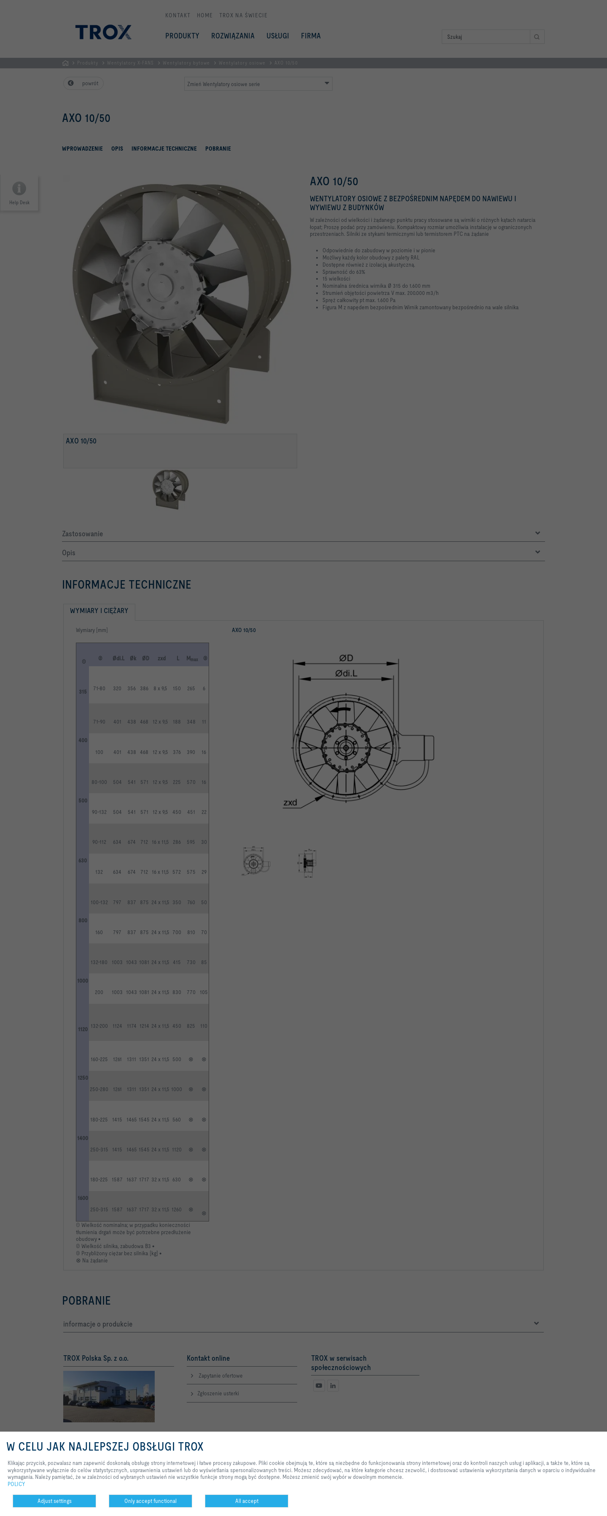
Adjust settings (55, 1500)
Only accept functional (150, 1500)
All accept (246, 1500)
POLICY (16, 1484)
